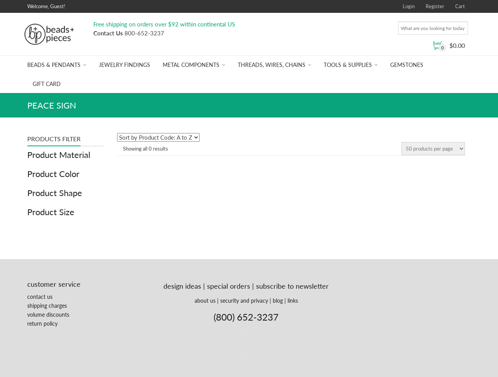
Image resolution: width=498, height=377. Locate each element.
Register (435, 6)
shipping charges (47, 305)
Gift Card (47, 84)
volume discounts (48, 314)
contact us (40, 296)
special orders (228, 286)
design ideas (182, 286)
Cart (460, 6)
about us (205, 300)
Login (409, 6)
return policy (42, 323)
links (293, 300)
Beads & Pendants (54, 64)
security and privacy (244, 300)
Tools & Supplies (348, 64)
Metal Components (191, 64)
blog (278, 300)
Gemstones (406, 64)
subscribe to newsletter (292, 286)
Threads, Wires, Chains (271, 64)
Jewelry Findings (124, 64)
